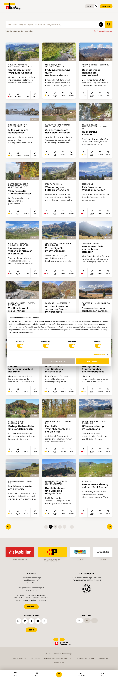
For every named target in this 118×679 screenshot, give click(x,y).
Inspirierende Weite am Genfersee (20, 487)
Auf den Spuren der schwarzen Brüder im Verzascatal (57, 309)
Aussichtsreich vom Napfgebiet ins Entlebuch (54, 369)
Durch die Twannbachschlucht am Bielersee (57, 429)
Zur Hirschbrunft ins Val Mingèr (18, 309)
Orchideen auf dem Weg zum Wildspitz (20, 71)
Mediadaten (59, 662)
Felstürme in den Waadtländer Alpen (93, 188)
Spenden (106, 6)
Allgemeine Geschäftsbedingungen (58, 658)
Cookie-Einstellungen (18, 658)
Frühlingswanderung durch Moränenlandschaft (57, 73)
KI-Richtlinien (102, 658)
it (94, 620)
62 (72, 527)
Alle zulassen (92, 361)
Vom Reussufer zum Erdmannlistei (19, 192)
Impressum (35, 658)
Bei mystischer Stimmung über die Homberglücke (93, 369)
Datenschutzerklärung (85, 658)
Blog (31, 630)
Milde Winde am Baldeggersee (18, 131)
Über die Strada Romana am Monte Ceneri (91, 73)
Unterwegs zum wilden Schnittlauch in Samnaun (20, 251)
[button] (59, 674)
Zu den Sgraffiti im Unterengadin (55, 249)
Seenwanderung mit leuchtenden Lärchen (95, 309)
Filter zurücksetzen (104, 31)
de (79, 620)
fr (87, 620)
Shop (89, 6)
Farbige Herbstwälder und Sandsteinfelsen (21, 427)
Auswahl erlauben (58, 361)
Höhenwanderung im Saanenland (93, 427)
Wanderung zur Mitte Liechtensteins (57, 188)
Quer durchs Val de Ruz (89, 133)
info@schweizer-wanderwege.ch (31, 588)
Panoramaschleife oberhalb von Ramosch (92, 249)
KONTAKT (31, 607)
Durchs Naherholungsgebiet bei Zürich (20, 369)
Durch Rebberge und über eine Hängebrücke (55, 491)
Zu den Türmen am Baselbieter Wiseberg (58, 131)
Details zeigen (99, 354)
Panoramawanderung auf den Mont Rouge (95, 485)
